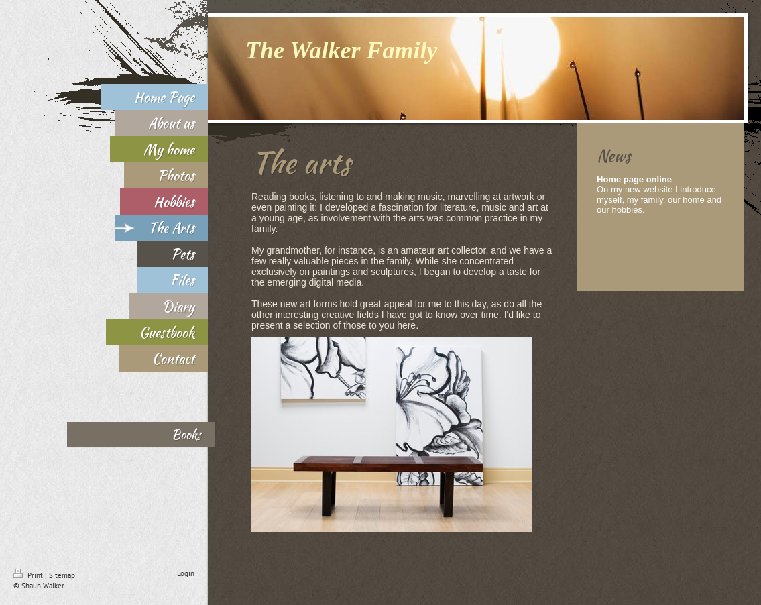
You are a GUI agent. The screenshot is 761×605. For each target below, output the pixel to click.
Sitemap (62, 575)
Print (29, 575)
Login (185, 573)
